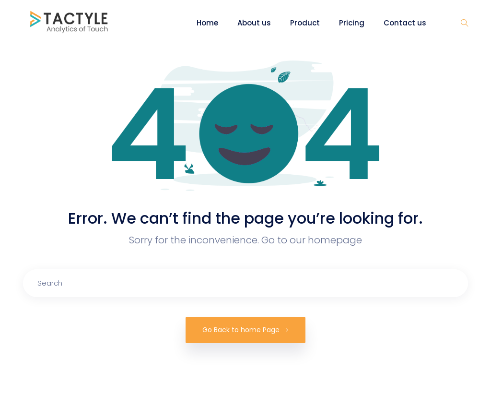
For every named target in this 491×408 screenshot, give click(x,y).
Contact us (405, 23)
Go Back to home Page (245, 330)
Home (207, 23)
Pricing (351, 23)
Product (305, 23)
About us (254, 23)
